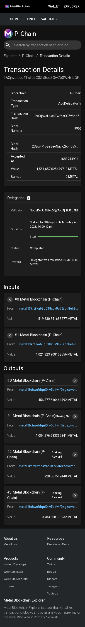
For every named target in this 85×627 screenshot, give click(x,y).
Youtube (52, 593)
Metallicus (10, 544)
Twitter (51, 564)
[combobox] (42, 45)
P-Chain (28, 56)
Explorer (71, 6)
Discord (52, 579)
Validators (50, 19)
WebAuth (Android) (16, 579)
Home (14, 19)
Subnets (30, 19)
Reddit (51, 571)
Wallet (54, 6)
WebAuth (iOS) (13, 571)
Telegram (53, 586)
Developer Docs (58, 544)
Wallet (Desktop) (15, 564)
